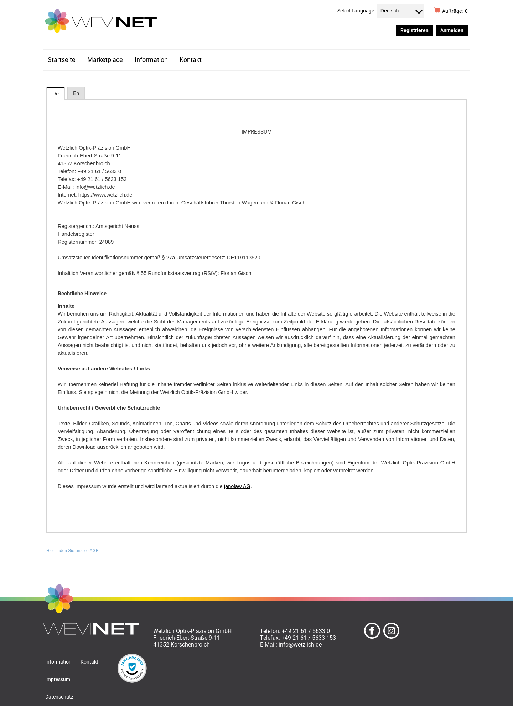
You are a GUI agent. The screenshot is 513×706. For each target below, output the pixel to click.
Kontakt (191, 59)
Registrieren (414, 30)
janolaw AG (237, 486)
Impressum (57, 679)
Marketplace (105, 59)
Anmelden (451, 30)
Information (151, 59)
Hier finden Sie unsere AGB (72, 550)
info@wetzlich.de (300, 644)
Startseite (62, 59)
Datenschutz (59, 697)
